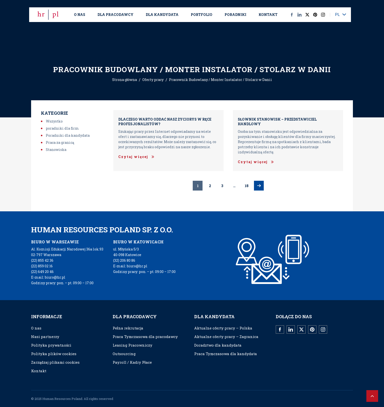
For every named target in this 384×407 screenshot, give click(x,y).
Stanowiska (56, 149)
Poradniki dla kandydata (68, 135)
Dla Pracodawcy (115, 14)
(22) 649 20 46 (42, 271)
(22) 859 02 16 (42, 266)
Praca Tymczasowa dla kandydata (225, 353)
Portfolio (201, 14)
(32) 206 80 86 (124, 260)
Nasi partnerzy (45, 336)
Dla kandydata (162, 14)
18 (247, 185)
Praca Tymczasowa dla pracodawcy (145, 336)
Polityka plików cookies (53, 353)
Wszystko (54, 121)
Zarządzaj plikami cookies (55, 362)
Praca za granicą (60, 142)
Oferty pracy (153, 79)
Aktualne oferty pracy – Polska (223, 328)
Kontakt (268, 14)
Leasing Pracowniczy (132, 345)
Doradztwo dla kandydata (217, 345)
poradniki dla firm (62, 128)
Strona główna (124, 79)
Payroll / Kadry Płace (132, 362)
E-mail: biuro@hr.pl (48, 277)
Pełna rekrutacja (128, 328)
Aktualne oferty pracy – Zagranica (226, 336)
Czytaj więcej (133, 156)
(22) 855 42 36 (42, 260)
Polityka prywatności (51, 345)
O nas (79, 14)
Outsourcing (124, 353)
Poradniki (235, 14)
